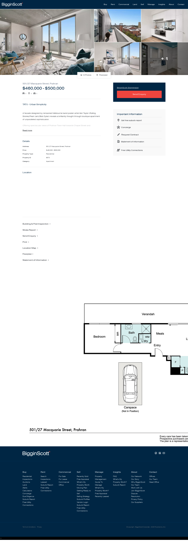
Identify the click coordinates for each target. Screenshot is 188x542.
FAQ (115, 476)
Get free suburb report (132, 120)
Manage (151, 4)
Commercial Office (64, 483)
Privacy (39, 527)
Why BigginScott (138, 482)
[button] (37, 224)
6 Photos (85, 74)
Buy (105, 4)
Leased (44, 482)
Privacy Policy (137, 499)
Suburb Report (29, 499)
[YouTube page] (163, 453)
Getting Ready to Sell (84, 492)
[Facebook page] (156, 453)
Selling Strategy (83, 496)
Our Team (135, 485)
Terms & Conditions (29, 527)
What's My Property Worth (83, 483)
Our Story (135, 479)
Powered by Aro (160, 527)
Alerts (25, 488)
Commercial (124, 4)
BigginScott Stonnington (128, 87)
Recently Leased (102, 496)
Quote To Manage (99, 483)
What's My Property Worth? (102, 489)
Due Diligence (28, 496)
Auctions (26, 482)
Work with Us (136, 488)
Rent (113, 4)
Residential (27, 476)
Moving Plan (82, 488)
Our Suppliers (137, 502)
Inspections (27, 479)
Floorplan (102, 74)
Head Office (154, 482)
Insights (161, 4)
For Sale (62, 476)
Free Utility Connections (132, 150)
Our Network (136, 476)
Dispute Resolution (135, 495)
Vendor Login (82, 502)
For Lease (63, 479)
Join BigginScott (138, 491)
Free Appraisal (83, 479)
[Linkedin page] (160, 453)
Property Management (100, 477)
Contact (181, 4)
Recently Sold (82, 476)
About (171, 4)
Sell (142, 4)
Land (135, 4)
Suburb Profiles (83, 499)
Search (44, 476)
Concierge (126, 127)
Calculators (27, 491)
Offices (152, 476)
